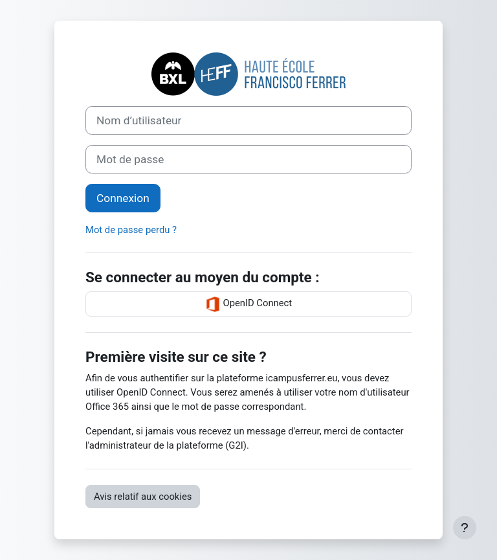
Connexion (122, 198)
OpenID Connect (248, 304)
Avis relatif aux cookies (143, 496)
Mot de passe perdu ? (131, 230)
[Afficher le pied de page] (464, 527)
